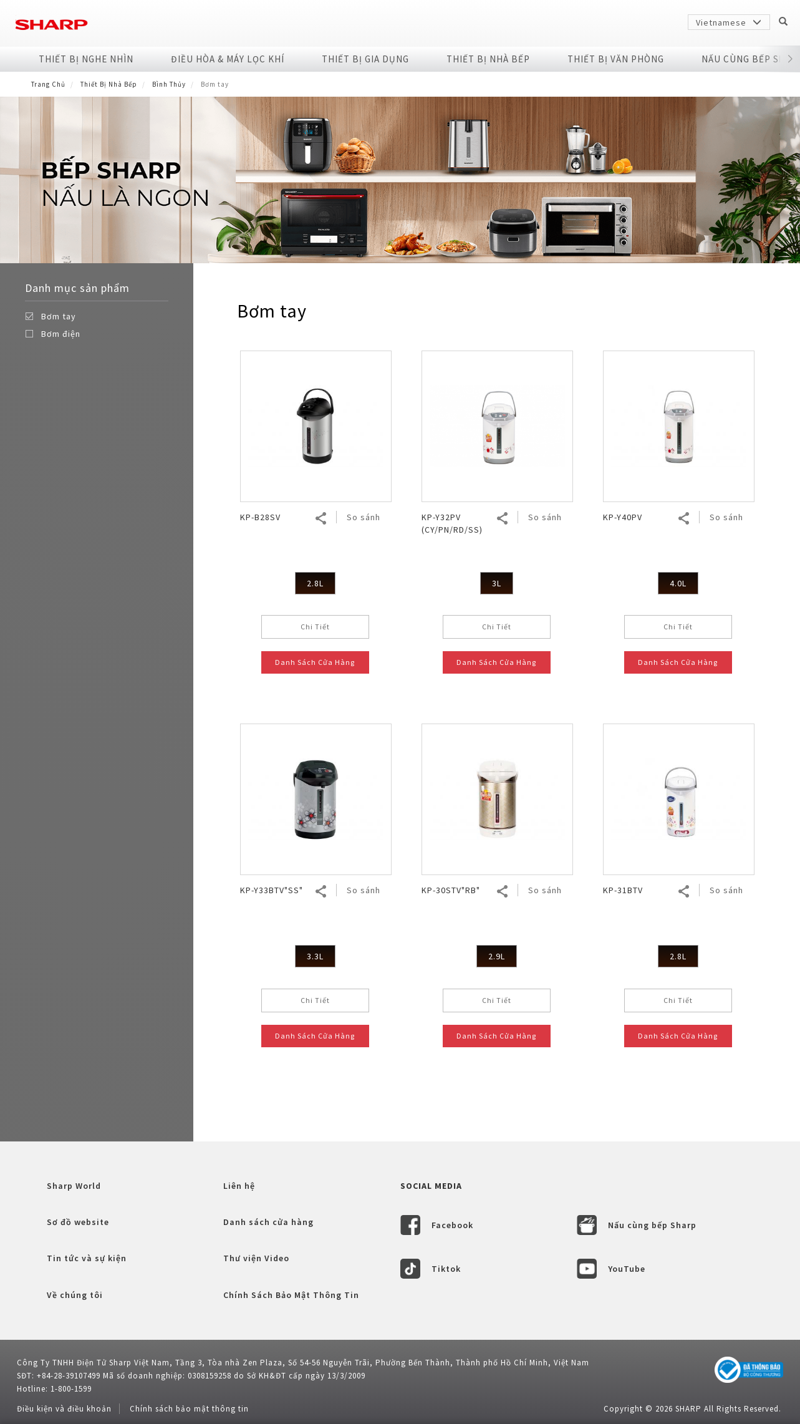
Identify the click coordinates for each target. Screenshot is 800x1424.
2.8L (315, 583)
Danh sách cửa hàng (268, 1222)
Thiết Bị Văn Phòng (615, 59)
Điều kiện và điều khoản (64, 1408)
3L (496, 583)
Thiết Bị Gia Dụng (365, 59)
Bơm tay (58, 316)
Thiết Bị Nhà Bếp (488, 59)
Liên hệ (239, 1185)
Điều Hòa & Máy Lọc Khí (227, 59)
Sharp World (74, 1185)
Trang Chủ (48, 84)
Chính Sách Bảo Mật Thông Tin (291, 1294)
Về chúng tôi (75, 1294)
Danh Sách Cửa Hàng (315, 662)
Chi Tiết (315, 626)
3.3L (315, 956)
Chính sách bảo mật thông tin (189, 1408)
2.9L (496, 956)
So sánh (363, 517)
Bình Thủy (169, 84)
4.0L (678, 583)
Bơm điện (60, 333)
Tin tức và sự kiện (87, 1258)
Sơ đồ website (78, 1222)
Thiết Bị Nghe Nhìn (86, 59)
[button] (790, 59)
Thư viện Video (256, 1258)
